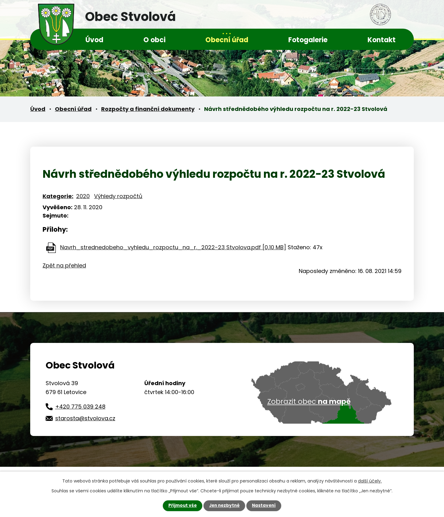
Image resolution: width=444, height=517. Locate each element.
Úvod (94, 40)
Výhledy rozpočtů (118, 196)
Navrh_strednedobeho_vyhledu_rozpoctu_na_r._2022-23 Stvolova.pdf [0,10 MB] (173, 247)
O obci (154, 40)
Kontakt (382, 40)
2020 (83, 196)
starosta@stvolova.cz (85, 418)
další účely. (370, 481)
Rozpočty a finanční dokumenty (148, 109)
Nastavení (265, 506)
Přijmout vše (181, 506)
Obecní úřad (226, 40)
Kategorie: (58, 196)
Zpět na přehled (64, 265)
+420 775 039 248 (80, 406)
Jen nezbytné (224, 506)
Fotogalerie (307, 40)
